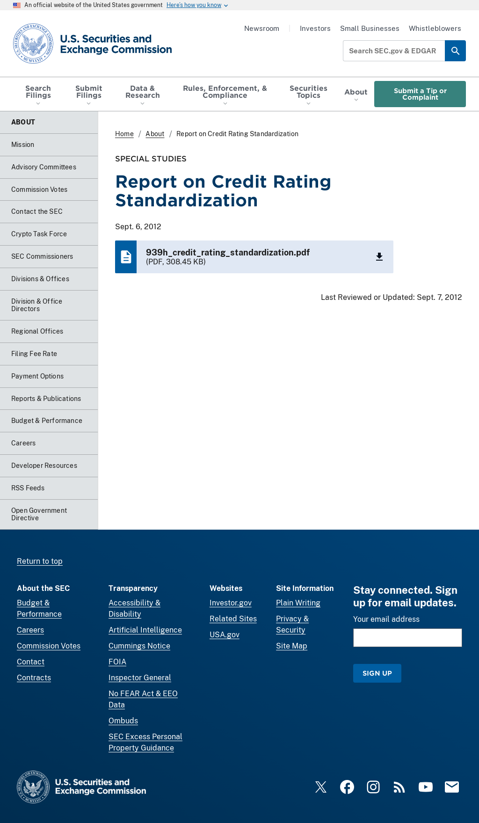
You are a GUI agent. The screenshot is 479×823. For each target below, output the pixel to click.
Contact (30, 661)
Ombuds (123, 720)
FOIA (117, 661)
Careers (30, 630)
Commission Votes (48, 645)
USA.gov (225, 634)
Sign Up (377, 673)
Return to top (40, 561)
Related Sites (233, 618)
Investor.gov (231, 602)
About (154, 134)
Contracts (34, 677)
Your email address (386, 619)
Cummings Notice (139, 645)
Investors (315, 28)
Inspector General (140, 677)
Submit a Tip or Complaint (420, 94)
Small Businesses (369, 28)
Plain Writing (298, 602)
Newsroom (261, 28)
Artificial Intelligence (145, 630)
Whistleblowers (435, 28)
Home (124, 134)
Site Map (291, 645)
